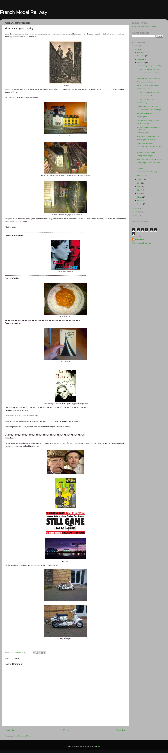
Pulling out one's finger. (145, 82)
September (141, 63)
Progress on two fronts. (145, 143)
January (140, 204)
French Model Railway (23, 12)
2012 (137, 212)
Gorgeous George (143, 133)
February (140, 200)
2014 (137, 49)
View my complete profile (141, 243)
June (139, 187)
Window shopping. (143, 89)
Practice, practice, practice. (146, 140)
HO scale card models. (145, 96)
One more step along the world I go (149, 66)
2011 (137, 215)
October (140, 59)
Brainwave (140, 168)
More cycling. (142, 175)
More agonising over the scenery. (148, 78)
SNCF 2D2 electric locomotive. (148, 85)
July (139, 183)
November (141, 56)
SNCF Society (142, 103)
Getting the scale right (145, 156)
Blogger (97, 746)
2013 (137, 208)
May (139, 190)
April (139, 193)
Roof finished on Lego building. (148, 136)
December (141, 52)
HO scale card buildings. (145, 99)
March (139, 197)
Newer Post (10, 730)
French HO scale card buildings (148, 120)
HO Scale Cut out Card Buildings (149, 110)
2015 (137, 46)
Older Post (121, 730)
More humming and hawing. (147, 172)
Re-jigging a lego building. (146, 152)
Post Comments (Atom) (22, 736)
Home (66, 730)
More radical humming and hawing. (149, 159)
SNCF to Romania (143, 123)
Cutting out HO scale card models (149, 106)
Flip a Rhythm (142, 117)
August (140, 180)
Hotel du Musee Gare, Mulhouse (144, 26)
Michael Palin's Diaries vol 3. (147, 113)
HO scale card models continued (148, 69)
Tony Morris (140, 240)
